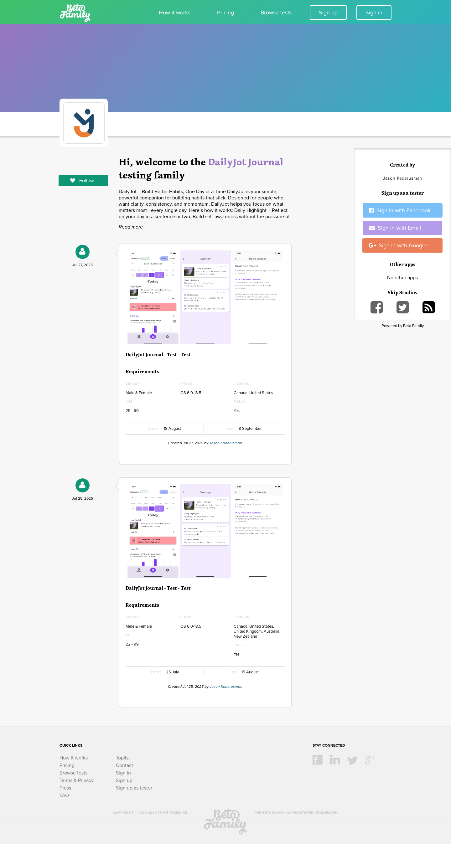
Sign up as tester (134, 788)
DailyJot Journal (245, 161)
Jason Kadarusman (225, 443)
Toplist (123, 758)
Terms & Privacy (77, 780)
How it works (174, 12)
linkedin (335, 760)
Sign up (328, 12)
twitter (353, 760)
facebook (318, 760)
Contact (124, 765)
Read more (131, 227)
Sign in (373, 12)
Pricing (225, 12)
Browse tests (276, 12)
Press (65, 788)
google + (370, 760)
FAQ (64, 795)
